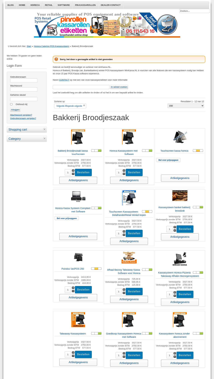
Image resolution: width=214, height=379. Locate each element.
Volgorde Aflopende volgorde (69, 106)
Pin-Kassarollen (85, 5)
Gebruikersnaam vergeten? (23, 118)
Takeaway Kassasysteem (73, 333)
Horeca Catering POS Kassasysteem (51, 46)
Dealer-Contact (111, 5)
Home (22, 5)
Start (29, 46)
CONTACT (64, 80)
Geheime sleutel (18, 95)
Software (64, 5)
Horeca (35, 5)
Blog (11, 5)
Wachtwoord (16, 85)
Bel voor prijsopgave (168, 160)
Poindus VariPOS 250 (72, 268)
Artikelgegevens (78, 180)
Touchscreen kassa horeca (174, 150)
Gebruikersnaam (18, 77)
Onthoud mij (21, 104)
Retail (48, 5)
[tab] (45, 129)
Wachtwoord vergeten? (21, 115)
